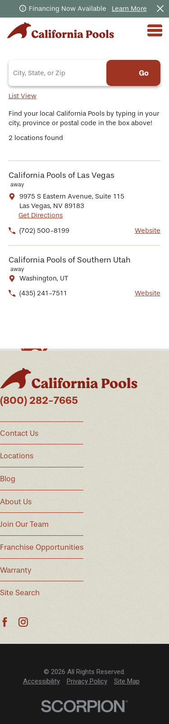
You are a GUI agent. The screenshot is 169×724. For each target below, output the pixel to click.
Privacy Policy (87, 681)
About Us (16, 502)
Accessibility (41, 681)
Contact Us (19, 433)
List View (23, 96)
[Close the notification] (160, 8)
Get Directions (40, 215)
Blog (7, 479)
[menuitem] (41, 681)
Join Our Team (24, 524)
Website (147, 230)
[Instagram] (23, 622)
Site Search (20, 592)
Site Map (127, 681)
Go (144, 72)
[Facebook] (4, 622)
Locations (16, 456)
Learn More (129, 9)
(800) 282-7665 (39, 400)
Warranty (16, 570)
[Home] (60, 30)
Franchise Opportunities (41, 547)
